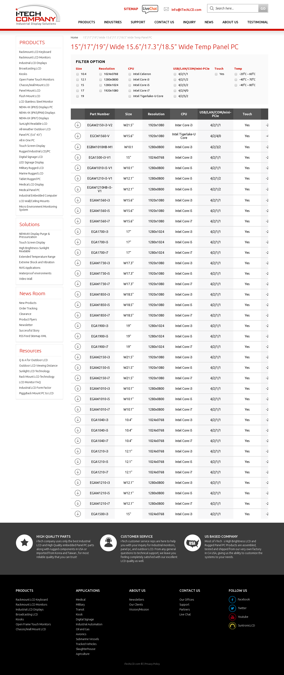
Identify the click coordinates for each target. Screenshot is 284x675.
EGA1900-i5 (99, 336)
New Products (27, 302)
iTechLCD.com (132, 663)
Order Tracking (28, 308)
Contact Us (164, 22)
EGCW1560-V (99, 136)
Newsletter (26, 325)
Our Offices (186, 599)
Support (138, 22)
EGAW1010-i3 (100, 388)
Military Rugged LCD (31, 167)
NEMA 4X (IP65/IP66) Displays (37, 112)
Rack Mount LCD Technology (36, 376)
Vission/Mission (139, 609)
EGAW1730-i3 (100, 263)
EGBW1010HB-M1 (100, 147)
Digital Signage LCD (31, 156)
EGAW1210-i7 (100, 503)
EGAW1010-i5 (100, 399)
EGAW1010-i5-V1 (99, 168)
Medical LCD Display (31, 184)
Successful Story (29, 330)
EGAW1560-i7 (100, 221)
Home (74, 37)
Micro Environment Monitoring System (38, 208)
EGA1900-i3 (99, 326)
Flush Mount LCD (29, 96)
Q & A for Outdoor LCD (33, 360)
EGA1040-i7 (99, 441)
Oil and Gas (83, 629)
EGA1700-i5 (99, 242)
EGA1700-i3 (99, 231)
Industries (113, 22)
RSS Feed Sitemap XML (33, 336)
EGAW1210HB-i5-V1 (99, 189)
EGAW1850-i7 (100, 315)
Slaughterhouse (85, 649)
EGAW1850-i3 (100, 294)
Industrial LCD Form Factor (35, 387)
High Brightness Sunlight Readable (34, 249)
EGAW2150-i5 (100, 367)
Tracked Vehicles (86, 644)
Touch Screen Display (32, 145)
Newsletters (136, 599)
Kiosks (23, 74)
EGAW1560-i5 (100, 211)
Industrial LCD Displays (33, 63)
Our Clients (136, 604)
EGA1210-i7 (99, 472)
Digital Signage (85, 619)
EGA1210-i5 (99, 461)
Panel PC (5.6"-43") (30, 134)
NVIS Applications (29, 267)
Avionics (81, 634)
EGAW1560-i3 (100, 200)
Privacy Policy (152, 663)
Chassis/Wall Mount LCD (34, 85)
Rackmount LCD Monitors (35, 57)
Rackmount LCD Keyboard (35, 51)
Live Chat (185, 614)
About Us (230, 22)
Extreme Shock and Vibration (36, 262)
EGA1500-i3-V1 (100, 157)
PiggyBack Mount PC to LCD (36, 393)
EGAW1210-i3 (100, 482)
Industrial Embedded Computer (38, 195)
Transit (80, 609)
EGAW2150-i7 (100, 378)
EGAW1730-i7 (100, 284)
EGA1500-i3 (99, 514)
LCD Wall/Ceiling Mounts (34, 201)
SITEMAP (131, 9)
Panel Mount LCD (29, 90)
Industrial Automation (89, 624)
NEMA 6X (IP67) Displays (34, 118)
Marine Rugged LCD (31, 173)
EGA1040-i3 (99, 420)
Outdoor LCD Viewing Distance (38, 365)
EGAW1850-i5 (100, 305)
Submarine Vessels (87, 639)
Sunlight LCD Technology (34, 371)
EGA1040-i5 (99, 430)
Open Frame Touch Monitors (36, 79)
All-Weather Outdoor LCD (35, 129)
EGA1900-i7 (99, 346)
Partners (184, 609)
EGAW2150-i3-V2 (99, 125)
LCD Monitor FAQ (30, 382)
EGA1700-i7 (99, 252)
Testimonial (257, 22)
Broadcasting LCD (30, 68)
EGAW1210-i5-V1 (99, 178)
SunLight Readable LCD (33, 123)
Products (86, 22)
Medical (80, 599)
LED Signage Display (31, 162)
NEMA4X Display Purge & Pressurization (34, 235)
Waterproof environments (35, 273)
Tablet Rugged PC (30, 179)
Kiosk (79, 614)
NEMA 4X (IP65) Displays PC (36, 107)
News (209, 22)
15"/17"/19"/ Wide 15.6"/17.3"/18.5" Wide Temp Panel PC (117, 37)
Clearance (25, 313)
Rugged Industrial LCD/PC (34, 151)
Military (80, 604)
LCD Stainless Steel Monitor (36, 101)
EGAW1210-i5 (100, 493)
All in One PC (27, 140)
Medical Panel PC (29, 190)
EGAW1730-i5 (100, 273)
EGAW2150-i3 (100, 357)
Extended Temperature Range (37, 256)
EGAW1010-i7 (100, 409)
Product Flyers (28, 319)
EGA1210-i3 (99, 451)
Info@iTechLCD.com (186, 9)
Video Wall (25, 278)
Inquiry (189, 22)
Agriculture (83, 653)
